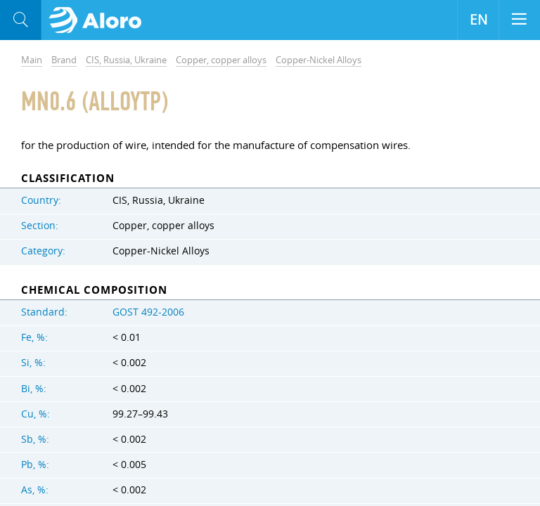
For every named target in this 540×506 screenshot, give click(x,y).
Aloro (99, 20)
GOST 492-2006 (148, 312)
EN (478, 20)
